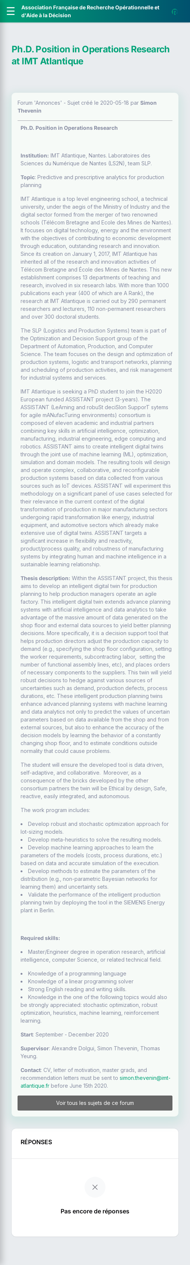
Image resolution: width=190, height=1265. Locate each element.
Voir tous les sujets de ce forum (95, 1103)
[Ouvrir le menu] (10, 11)
